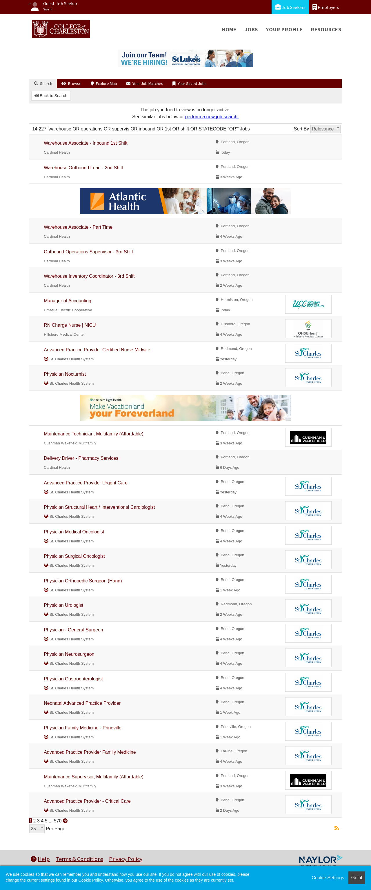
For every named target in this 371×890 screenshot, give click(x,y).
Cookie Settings (328, 877)
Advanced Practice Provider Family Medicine (90, 752)
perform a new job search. (212, 116)
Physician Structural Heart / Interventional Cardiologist (99, 507)
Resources (326, 29)
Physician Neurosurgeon (69, 654)
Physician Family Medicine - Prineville (82, 727)
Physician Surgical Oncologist (74, 556)
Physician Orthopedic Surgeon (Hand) (83, 580)
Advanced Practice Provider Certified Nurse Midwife (97, 349)
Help (40, 858)
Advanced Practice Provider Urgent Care (86, 482)
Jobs (251, 29)
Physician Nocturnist (65, 374)
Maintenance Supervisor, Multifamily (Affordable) (93, 776)
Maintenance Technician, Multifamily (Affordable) (93, 433)
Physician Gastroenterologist (73, 678)
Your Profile (284, 29)
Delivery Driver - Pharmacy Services (81, 458)
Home (229, 29)
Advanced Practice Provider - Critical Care (87, 801)
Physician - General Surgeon (73, 629)
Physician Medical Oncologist (74, 531)
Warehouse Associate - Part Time (78, 227)
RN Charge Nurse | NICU (70, 325)
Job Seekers (290, 7)
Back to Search (50, 95)
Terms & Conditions (79, 858)
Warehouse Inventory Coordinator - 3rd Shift (89, 276)
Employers (325, 7)
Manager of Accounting (67, 300)
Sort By (301, 128)
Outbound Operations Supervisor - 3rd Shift (88, 251)
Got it (356, 877)
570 (58, 820)
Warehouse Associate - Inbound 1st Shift (85, 143)
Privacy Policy (125, 858)
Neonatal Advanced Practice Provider (82, 703)
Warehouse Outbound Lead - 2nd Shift (83, 167)
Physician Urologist (63, 605)
